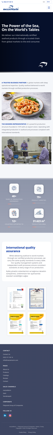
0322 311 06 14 (7, 2)
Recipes (5, 378)
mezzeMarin (7, 390)
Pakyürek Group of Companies (13, 405)
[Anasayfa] (11, 7)
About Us (6, 369)
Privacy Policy (32, 432)
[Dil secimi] (49, 1)
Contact (5, 381)
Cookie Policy (22, 432)
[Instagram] (10, 415)
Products (6, 372)
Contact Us (6, 354)
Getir (4, 393)
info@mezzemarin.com (10, 360)
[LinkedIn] (5, 415)
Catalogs (6, 375)
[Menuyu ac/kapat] (49, 7)
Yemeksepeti (7, 396)
